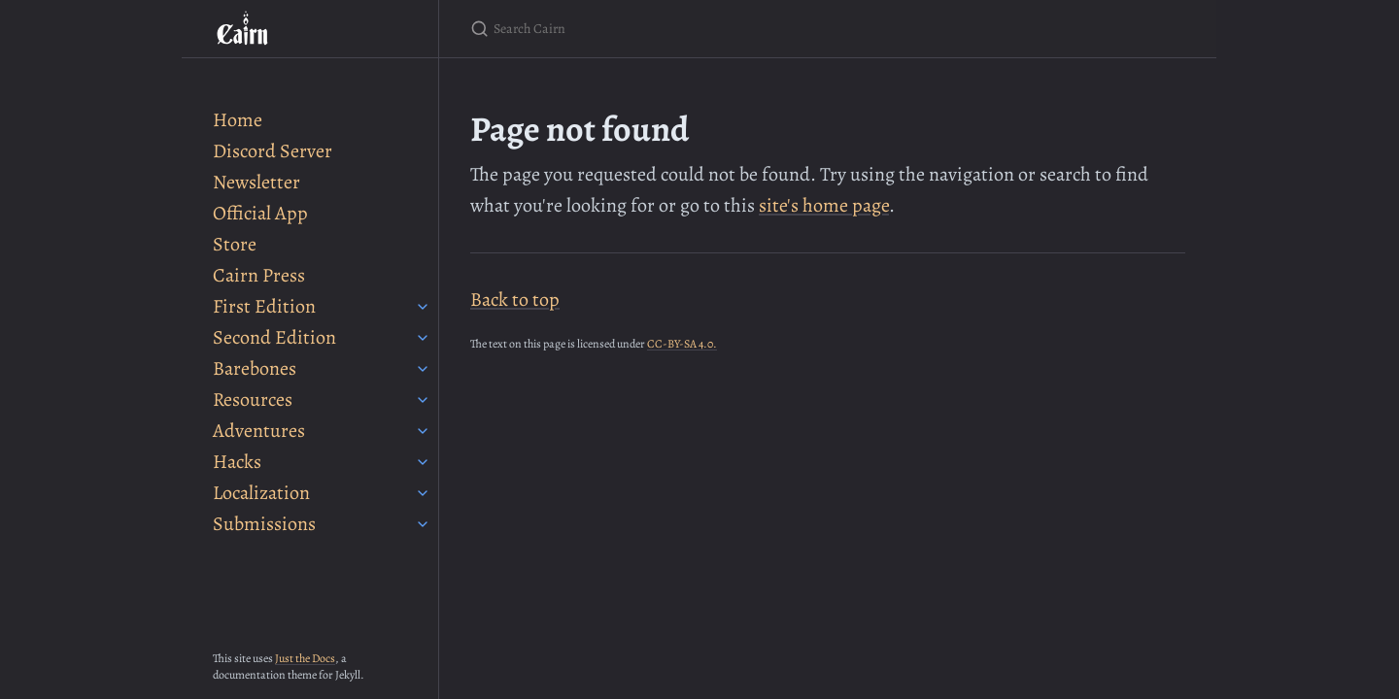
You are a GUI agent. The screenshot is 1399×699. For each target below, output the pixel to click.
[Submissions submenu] (422, 524)
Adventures (259, 430)
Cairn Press (259, 275)
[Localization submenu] (422, 493)
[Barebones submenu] (422, 368)
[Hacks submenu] (422, 462)
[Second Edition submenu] (422, 337)
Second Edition (274, 337)
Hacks (237, 462)
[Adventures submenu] (422, 431)
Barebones (254, 368)
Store (234, 244)
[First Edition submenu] (422, 306)
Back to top (515, 299)
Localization (261, 493)
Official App (260, 213)
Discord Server (272, 151)
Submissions (264, 524)
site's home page (824, 205)
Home (237, 120)
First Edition (264, 306)
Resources (252, 399)
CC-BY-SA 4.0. (682, 343)
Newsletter (256, 182)
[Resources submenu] (422, 400)
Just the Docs (305, 658)
